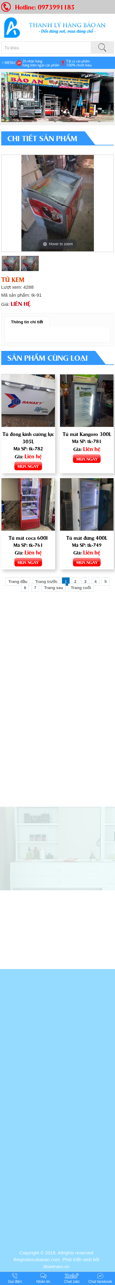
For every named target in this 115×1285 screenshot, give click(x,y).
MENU (8, 63)
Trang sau (53, 587)
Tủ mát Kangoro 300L (87, 433)
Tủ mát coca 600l (28, 537)
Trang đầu (17, 581)
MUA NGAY (28, 466)
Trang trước (46, 581)
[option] (58, 203)
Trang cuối (81, 587)
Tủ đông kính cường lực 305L (28, 437)
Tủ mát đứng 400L (86, 537)
